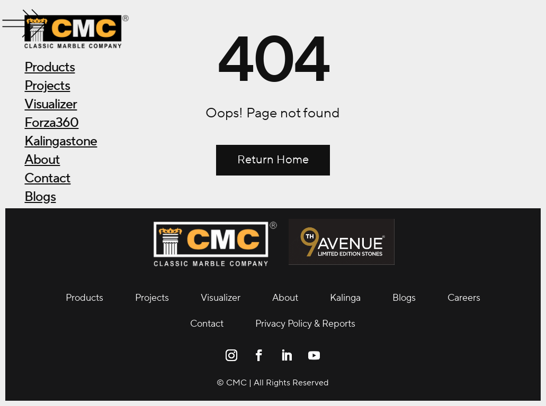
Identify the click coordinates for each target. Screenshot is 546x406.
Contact (47, 178)
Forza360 (51, 122)
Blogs (40, 196)
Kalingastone (60, 141)
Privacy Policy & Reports (305, 324)
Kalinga (345, 298)
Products (49, 67)
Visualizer (50, 104)
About (42, 159)
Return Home (273, 159)
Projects (47, 85)
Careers (463, 298)
